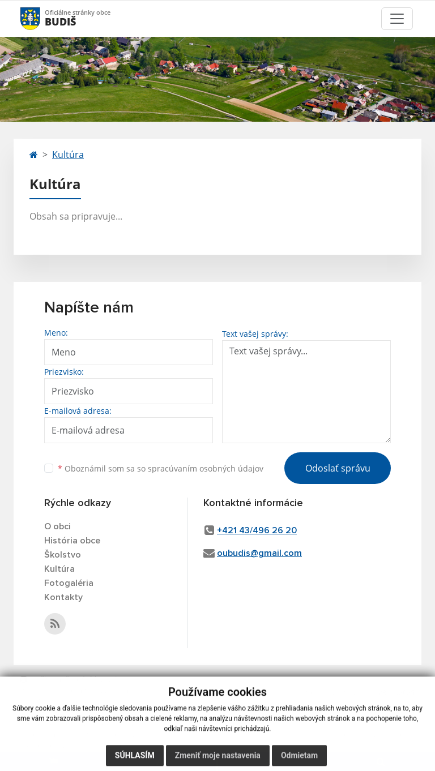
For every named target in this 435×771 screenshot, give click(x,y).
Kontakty (63, 597)
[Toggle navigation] (397, 18)
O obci (57, 526)
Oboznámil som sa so (160, 468)
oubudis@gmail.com (259, 553)
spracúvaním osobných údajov (205, 468)
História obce (72, 540)
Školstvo (62, 554)
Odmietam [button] (299, 759)
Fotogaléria (68, 583)
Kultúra (68, 154)
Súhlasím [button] (135, 759)
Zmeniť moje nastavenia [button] (218, 759)
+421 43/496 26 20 (257, 530)
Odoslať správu (337, 468)
